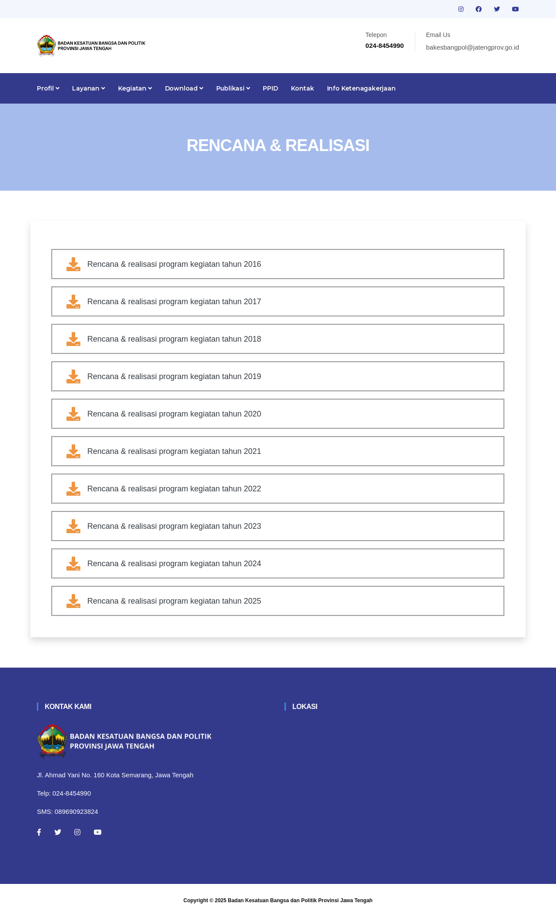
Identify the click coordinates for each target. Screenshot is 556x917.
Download (184, 88)
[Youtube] (97, 832)
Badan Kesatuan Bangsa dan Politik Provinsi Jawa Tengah (300, 900)
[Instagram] (77, 832)
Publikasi (233, 88)
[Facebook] (39, 832)
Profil (48, 88)
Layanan (88, 88)
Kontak (302, 88)
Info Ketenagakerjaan (361, 88)
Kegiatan (135, 88)
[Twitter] (58, 832)
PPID (270, 88)
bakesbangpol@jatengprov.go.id (472, 47)
